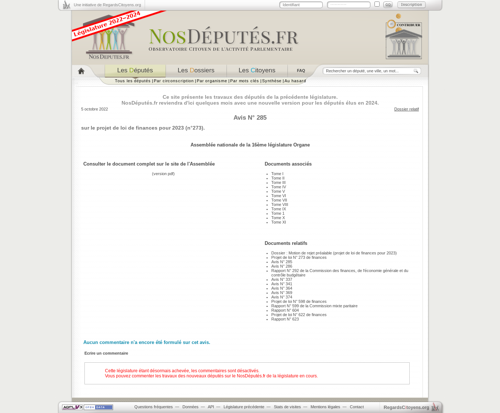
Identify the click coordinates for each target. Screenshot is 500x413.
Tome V (278, 191)
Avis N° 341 (281, 284)
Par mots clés (244, 81)
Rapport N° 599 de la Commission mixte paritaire (314, 306)
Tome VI (278, 195)
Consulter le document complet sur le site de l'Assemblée (149, 164)
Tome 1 (278, 213)
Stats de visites (287, 407)
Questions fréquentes (153, 407)
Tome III (278, 182)
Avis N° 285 (281, 262)
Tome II (278, 178)
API (211, 407)
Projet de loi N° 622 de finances (299, 314)
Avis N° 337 (281, 279)
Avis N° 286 (281, 266)
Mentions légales (325, 407)
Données (190, 407)
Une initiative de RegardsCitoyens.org (107, 5)
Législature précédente (244, 407)
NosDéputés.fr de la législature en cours (277, 375)
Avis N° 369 (281, 292)
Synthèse (272, 81)
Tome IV (278, 187)
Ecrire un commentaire (106, 353)
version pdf (163, 173)
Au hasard (295, 81)
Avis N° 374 (281, 297)
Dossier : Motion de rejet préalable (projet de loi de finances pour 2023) (334, 253)
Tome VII (279, 200)
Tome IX (278, 209)
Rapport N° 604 (285, 310)
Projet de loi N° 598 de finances (299, 301)
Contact (357, 407)
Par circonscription (174, 81)
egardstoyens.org (406, 407)
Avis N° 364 (281, 288)
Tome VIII (279, 204)
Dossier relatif (406, 109)
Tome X (278, 217)
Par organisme (212, 81)
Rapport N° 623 (285, 319)
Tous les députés (133, 81)
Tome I (277, 173)
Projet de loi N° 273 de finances (299, 257)
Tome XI (278, 222)
